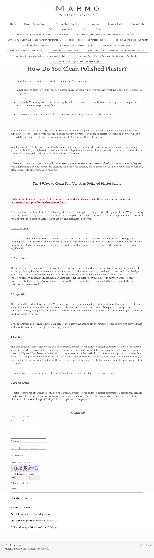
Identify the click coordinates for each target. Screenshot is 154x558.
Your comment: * (17, 421)
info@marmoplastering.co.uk (41, 170)
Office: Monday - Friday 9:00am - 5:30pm (34, 527)
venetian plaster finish (110, 350)
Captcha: (23, 463)
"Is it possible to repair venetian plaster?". (68, 399)
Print (7, 545)
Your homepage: (17, 455)
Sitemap (17, 545)
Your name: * (16, 441)
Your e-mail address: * (25, 448)
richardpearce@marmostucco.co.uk (38, 520)
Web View (146, 545)
